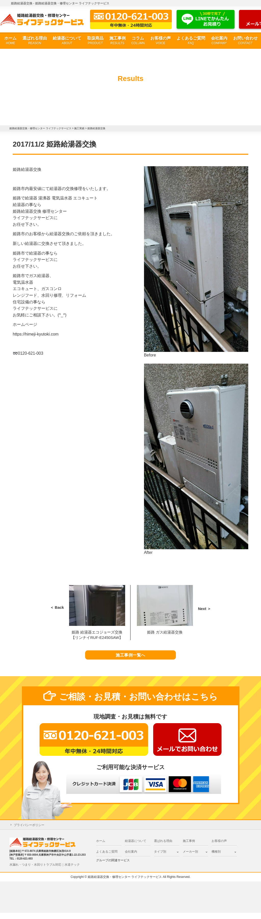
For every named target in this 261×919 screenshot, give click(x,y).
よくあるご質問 (191, 40)
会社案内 (219, 40)
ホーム (10, 40)
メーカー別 (190, 858)
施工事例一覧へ (130, 658)
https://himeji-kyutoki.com (36, 334)
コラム (138, 40)
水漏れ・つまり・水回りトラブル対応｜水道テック (44, 871)
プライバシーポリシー (29, 831)
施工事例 (117, 40)
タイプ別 (160, 858)
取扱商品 (95, 40)
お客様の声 (160, 40)
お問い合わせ (245, 40)
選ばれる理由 (34, 40)
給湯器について (67, 40)
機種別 (216, 858)
